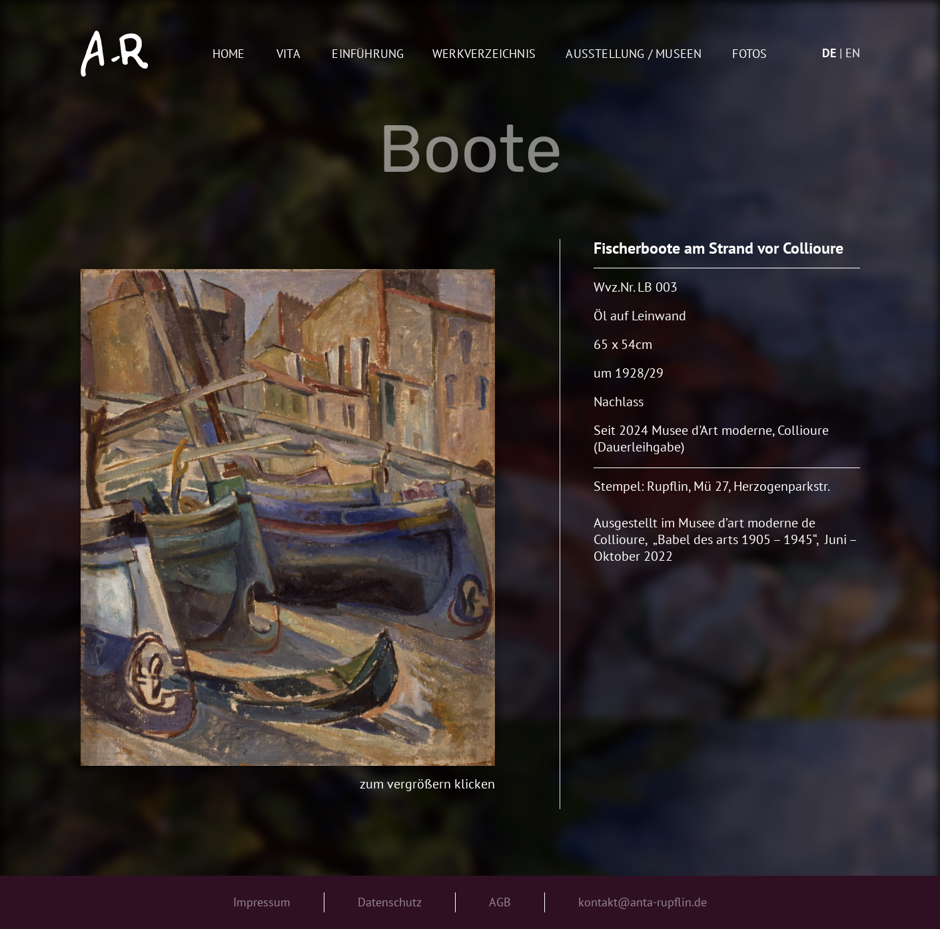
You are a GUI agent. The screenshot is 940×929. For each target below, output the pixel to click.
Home (229, 54)
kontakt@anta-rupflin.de (642, 902)
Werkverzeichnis (484, 54)
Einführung (368, 54)
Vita (288, 54)
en (852, 53)
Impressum (261, 902)
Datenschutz (390, 902)
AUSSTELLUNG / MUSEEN (634, 54)
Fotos (749, 54)
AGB (500, 902)
